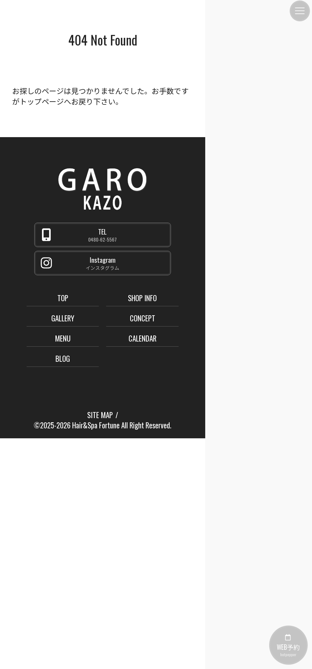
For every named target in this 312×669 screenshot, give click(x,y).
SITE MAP (100, 414)
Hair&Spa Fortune (96, 425)
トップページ (42, 101)
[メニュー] (300, 11)
